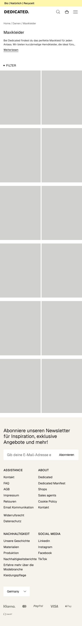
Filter (11, 65)
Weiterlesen (10, 50)
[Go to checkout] (67, 11)
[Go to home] (16, 11)
